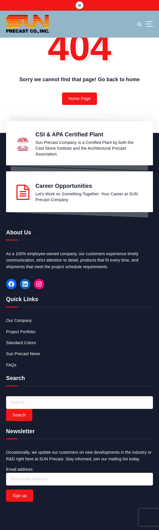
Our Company (19, 320)
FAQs (11, 365)
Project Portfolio (20, 331)
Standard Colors (21, 342)
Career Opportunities (63, 186)
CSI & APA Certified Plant (69, 134)
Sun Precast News (23, 353)
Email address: (79, 476)
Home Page (79, 98)
